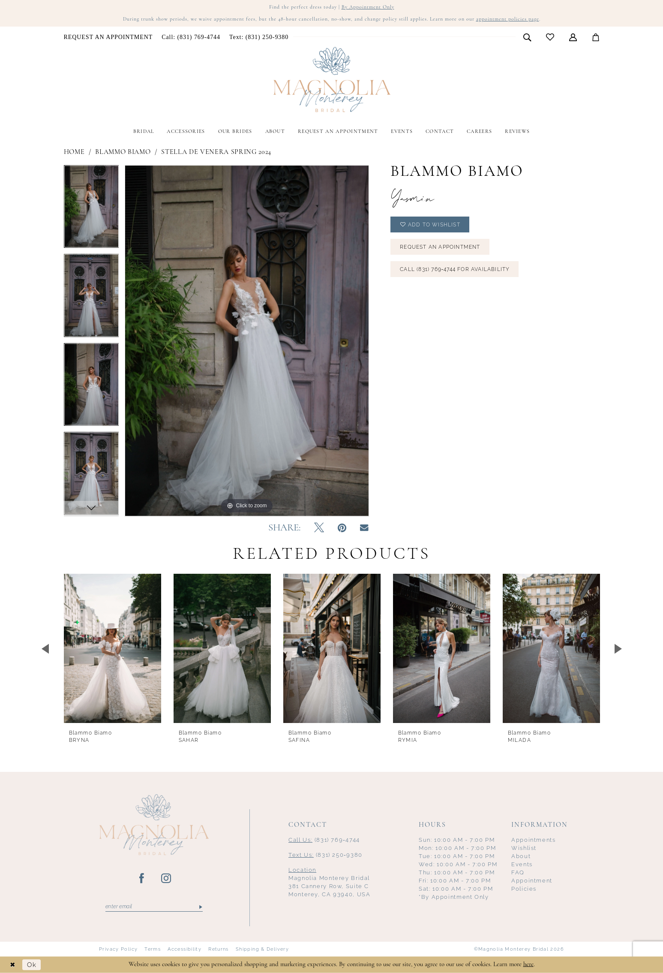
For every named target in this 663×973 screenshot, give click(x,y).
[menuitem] (108, 37)
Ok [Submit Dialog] (31, 964)
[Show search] (527, 37)
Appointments (533, 840)
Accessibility (184, 949)
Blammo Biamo (122, 152)
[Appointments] (108, 37)
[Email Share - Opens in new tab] (364, 528)
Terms (152, 949)
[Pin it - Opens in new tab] (342, 528)
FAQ (518, 872)
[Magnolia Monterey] (331, 79)
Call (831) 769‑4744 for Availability (455, 269)
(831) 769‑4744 (324, 840)
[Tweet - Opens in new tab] (319, 528)
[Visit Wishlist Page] (549, 37)
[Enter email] (154, 907)
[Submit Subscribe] (200, 907)
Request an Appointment (440, 247)
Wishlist (524, 848)
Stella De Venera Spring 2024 (216, 152)
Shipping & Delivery (262, 949)
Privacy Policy (118, 949)
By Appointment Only (368, 7)
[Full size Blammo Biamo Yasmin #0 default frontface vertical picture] (247, 341)
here (528, 964)
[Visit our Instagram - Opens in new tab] (166, 879)
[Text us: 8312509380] (259, 37)
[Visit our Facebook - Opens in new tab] (142, 879)
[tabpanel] (91, 209)
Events (522, 864)
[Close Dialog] (13, 964)
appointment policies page (507, 19)
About (521, 856)
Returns (218, 949)
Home (74, 152)
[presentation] (112, 648)
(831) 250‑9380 (325, 855)
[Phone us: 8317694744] (191, 37)
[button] (572, 37)
